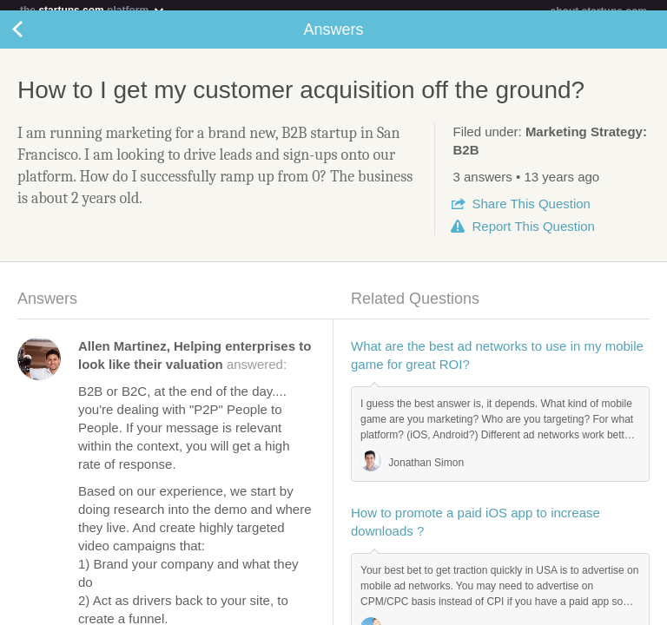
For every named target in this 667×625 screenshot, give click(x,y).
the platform (93, 10)
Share (531, 214)
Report (533, 236)
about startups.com (599, 11)
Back (34, 40)
